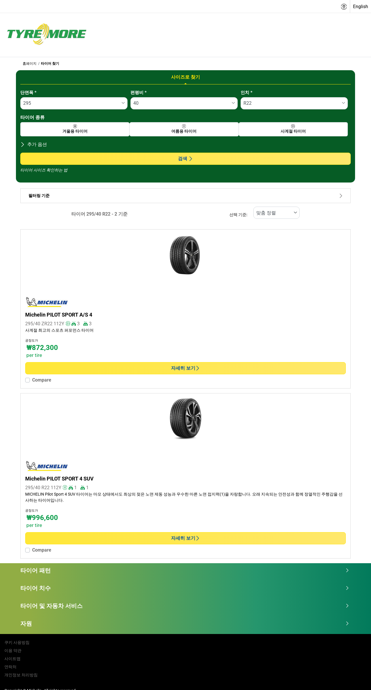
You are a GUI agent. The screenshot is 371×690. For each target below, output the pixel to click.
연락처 (10, 666)
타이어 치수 (184, 588)
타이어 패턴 (184, 570)
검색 (185, 158)
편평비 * (138, 92)
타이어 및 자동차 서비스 (184, 606)
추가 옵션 (33, 144)
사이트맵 (12, 658)
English (360, 6)
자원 (184, 623)
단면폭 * (28, 92)
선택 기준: (238, 214)
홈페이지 (30, 64)
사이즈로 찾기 (185, 77)
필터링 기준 (185, 195)
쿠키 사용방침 (17, 642)
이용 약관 (12, 650)
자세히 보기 (185, 368)
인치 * (246, 92)
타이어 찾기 (50, 64)
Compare (41, 380)
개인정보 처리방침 (21, 675)
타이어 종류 (32, 117)
